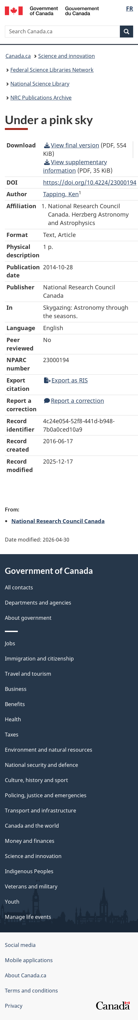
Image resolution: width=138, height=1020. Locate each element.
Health (13, 719)
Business (16, 689)
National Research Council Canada (58, 521)
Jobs (10, 643)
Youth (12, 901)
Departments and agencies (38, 602)
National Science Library (39, 83)
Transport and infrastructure (40, 810)
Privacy (13, 1005)
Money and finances (29, 840)
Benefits (15, 704)
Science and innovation (66, 55)
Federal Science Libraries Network (52, 69)
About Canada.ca (25, 975)
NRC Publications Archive (41, 97)
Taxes (11, 734)
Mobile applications (29, 960)
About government (28, 617)
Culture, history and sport (36, 780)
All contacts (19, 587)
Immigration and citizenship (39, 658)
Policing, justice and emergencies (45, 795)
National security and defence (41, 764)
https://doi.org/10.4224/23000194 (89, 182)
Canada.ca (18, 55)
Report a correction (74, 400)
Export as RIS (66, 380)
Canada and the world (32, 825)
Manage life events (28, 916)
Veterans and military (31, 886)
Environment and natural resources (48, 749)
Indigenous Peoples (29, 871)
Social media (20, 945)
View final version (71, 145)
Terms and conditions (31, 990)
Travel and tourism (28, 673)
